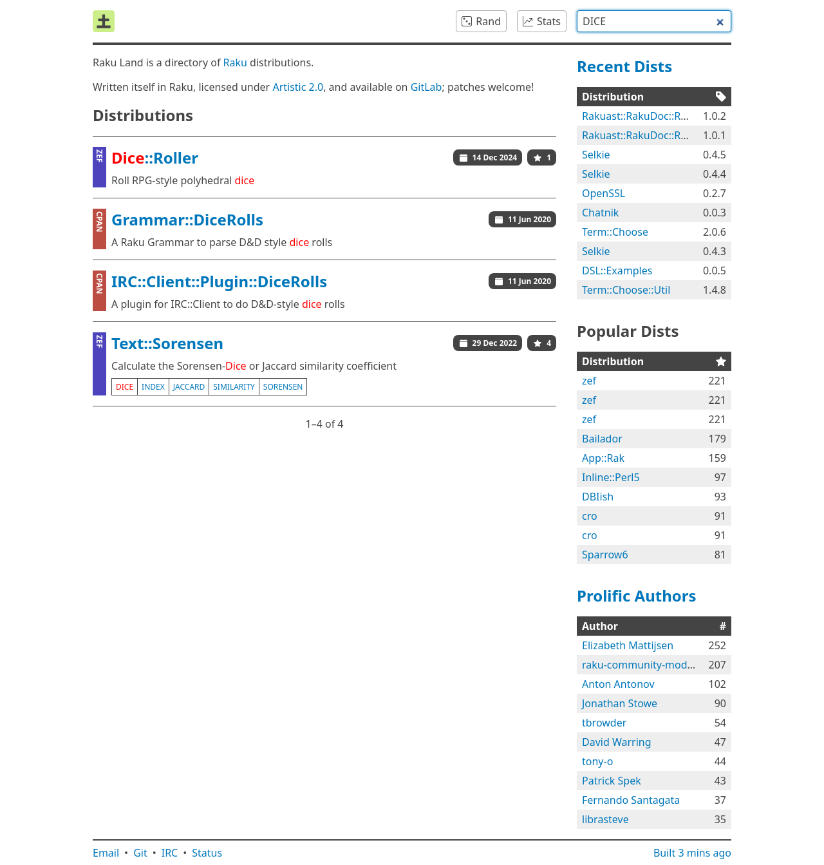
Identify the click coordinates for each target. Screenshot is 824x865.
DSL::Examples (617, 270)
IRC (170, 853)
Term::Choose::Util (626, 290)
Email (106, 853)
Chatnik (600, 212)
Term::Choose (615, 232)
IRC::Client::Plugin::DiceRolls (219, 281)
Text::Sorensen (167, 343)
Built (692, 853)
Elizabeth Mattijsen (627, 645)
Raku (235, 62)
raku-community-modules (644, 665)
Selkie (596, 154)
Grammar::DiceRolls (187, 219)
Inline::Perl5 (611, 477)
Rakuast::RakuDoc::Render (645, 116)
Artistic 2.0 (297, 87)
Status (207, 853)
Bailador (602, 439)
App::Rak (603, 458)
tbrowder (604, 723)
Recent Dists (624, 66)
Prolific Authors (637, 595)
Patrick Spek (611, 781)
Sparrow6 (605, 554)
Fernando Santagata (631, 800)
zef (589, 381)
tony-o (597, 761)
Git (140, 853)
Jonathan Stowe (619, 703)
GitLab (426, 87)
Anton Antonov (618, 684)
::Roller (154, 157)
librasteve (605, 819)
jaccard (189, 386)
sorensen (283, 386)
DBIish (597, 497)
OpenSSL (603, 193)
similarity (234, 386)
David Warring (616, 742)
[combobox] (654, 21)
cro (589, 516)
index (153, 386)
